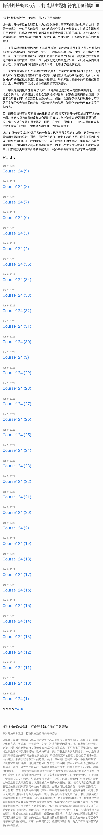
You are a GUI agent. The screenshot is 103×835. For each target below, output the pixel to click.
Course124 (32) (17, 310)
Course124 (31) (17, 326)
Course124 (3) (16, 357)
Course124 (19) (17, 543)
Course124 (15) (17, 605)
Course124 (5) (16, 233)
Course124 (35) (17, 264)
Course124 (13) (17, 636)
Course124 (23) (17, 466)
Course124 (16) (17, 590)
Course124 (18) (17, 559)
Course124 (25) (17, 435)
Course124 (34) (17, 279)
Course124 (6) (16, 217)
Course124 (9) (16, 171)
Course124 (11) (17, 667)
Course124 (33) (17, 295)
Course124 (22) (17, 481)
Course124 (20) (17, 512)
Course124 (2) (16, 528)
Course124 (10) (17, 683)
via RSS (19, 709)
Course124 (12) (17, 652)
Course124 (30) (17, 341)
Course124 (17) (17, 574)
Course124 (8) (16, 186)
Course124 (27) (17, 403)
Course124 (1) (16, 698)
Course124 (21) (17, 497)
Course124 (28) (17, 388)
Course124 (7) (16, 202)
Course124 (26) (17, 419)
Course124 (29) (17, 372)
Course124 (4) (16, 248)
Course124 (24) (17, 450)
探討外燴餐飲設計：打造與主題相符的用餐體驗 (48, 5)
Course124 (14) (17, 621)
